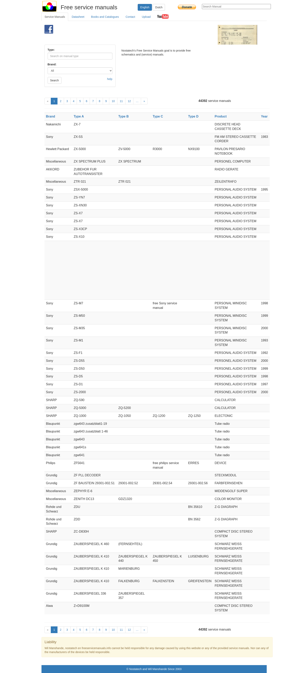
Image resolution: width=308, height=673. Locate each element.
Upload (146, 16)
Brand (50, 116)
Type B (123, 116)
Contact (130, 16)
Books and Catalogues (105, 16)
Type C (158, 116)
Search (54, 80)
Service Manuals (55, 16)
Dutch (159, 7)
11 (121, 101)
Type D (193, 116)
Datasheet (78, 16)
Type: (51, 49)
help (109, 79)
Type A (79, 116)
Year (264, 116)
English (144, 7)
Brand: (52, 64)
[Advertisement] (147, 35)
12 (129, 101)
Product (221, 116)
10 (113, 101)
